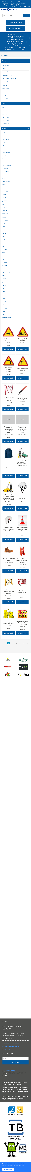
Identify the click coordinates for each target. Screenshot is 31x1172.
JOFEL (3, 240)
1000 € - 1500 (5, 117)
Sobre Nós (4, 1)
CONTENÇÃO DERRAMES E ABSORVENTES (15, 37)
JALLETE (4, 291)
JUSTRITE (4, 201)
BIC (3, 288)
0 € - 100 (4, 107)
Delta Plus (4, 210)
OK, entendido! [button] (8, 1169)
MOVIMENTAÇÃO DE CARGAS (15, 42)
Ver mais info (8, 349)
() (15, 28)
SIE (3, 204)
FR (25, 6)
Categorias (5, 61)
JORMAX (4, 282)
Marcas (23, 3)
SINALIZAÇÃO (22, 47)
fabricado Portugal (6, 317)
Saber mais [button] (22, 1165)
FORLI (3, 311)
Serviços (12, 1)
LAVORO (4, 197)
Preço (4, 103)
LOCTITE (4, 295)
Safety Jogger (5, 308)
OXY (3, 304)
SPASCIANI (4, 149)
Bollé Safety (5, 168)
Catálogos (5, 3)
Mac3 (3, 132)
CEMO (3, 275)
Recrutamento (14, 3)
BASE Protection (6, 269)
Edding (4, 285)
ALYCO (4, 301)
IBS (3, 145)
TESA (3, 252)
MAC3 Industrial (6, 152)
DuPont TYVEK (5, 171)
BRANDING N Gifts (10, 49)
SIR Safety (4, 256)
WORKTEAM (5, 191)
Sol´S (3, 246)
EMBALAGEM (9, 47)
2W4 (3, 178)
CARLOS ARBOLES (6, 162)
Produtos (19, 1)
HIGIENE (23, 49)
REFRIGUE (4, 207)
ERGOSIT (4, 230)
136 (27, 643)
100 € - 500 (5, 111)
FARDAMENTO (11, 34)
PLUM (3, 142)
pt (29, 6)
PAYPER (4, 278)
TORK (3, 223)
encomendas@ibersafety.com (11, 1046)
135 (23, 643)
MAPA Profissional (6, 165)
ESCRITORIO (5, 98)
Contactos (20, 5)
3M (3, 158)
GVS (3, 259)
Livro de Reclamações (8, 1070)
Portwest (4, 194)
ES (20, 6)
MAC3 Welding (5, 139)
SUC (3, 243)
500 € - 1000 (5, 114)
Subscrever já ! (15, 1062)
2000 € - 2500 (5, 124)
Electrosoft (4, 136)
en (16, 6)
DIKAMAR (4, 262)
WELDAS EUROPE (6, 272)
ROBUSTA (4, 175)
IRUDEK (4, 321)
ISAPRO (4, 236)
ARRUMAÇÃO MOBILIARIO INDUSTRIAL (15, 44)
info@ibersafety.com (8, 1050)
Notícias (13, 5)
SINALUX (4, 184)
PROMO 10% (5, 233)
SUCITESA (4, 217)
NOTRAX (4, 155)
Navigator (4, 249)
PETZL (3, 298)
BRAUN (4, 227)
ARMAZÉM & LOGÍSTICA (15, 40)
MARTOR (4, 314)
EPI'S (22, 34)
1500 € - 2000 (5, 120)
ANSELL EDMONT (6, 181)
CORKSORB (5, 220)
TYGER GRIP (5, 214)
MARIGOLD (5, 188)
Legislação (5, 5)
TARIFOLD (4, 265)
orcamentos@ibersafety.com (10, 1043)
